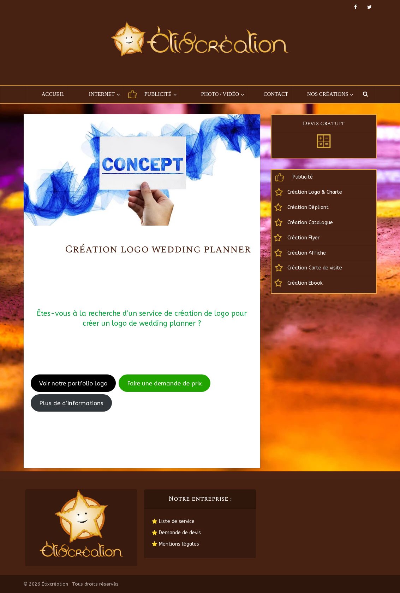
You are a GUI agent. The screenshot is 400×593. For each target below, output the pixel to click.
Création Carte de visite (314, 268)
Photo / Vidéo (220, 94)
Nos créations (327, 94)
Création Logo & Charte (314, 192)
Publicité (158, 94)
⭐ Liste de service (173, 521)
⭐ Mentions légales (175, 544)
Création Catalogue (310, 223)
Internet (102, 94)
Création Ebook (305, 283)
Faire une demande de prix (164, 383)
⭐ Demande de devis (176, 533)
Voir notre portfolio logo (73, 383)
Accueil (53, 94)
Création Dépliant (308, 207)
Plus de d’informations (71, 403)
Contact (275, 94)
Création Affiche (306, 253)
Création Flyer (303, 238)
